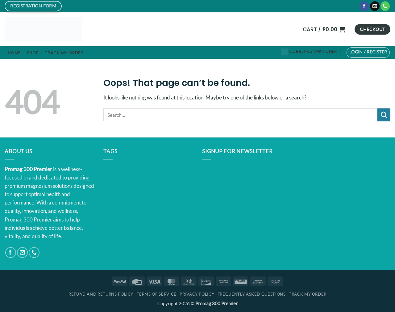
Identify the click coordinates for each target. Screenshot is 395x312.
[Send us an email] (375, 6)
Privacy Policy (197, 294)
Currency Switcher (311, 51)
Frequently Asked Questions (252, 294)
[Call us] (385, 6)
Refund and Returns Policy (101, 294)
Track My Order (64, 53)
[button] (324, 29)
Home (14, 53)
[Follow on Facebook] (364, 6)
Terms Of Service (157, 294)
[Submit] (383, 114)
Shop (33, 53)
